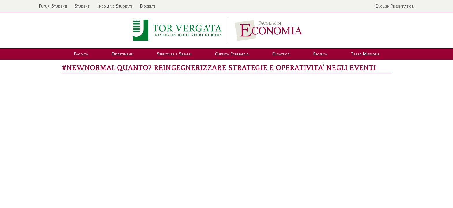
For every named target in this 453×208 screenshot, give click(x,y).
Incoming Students (114, 6)
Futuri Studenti (53, 6)
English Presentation (394, 6)
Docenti (147, 6)
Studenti (82, 6)
